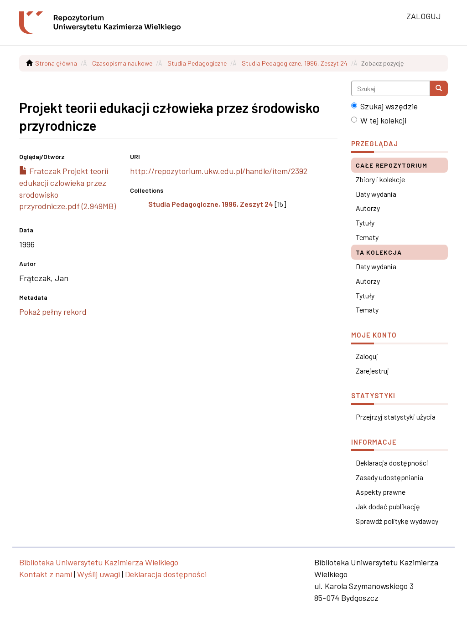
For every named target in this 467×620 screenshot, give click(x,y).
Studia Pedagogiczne (197, 63)
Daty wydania (376, 194)
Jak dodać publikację (388, 506)
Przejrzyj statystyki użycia (396, 416)
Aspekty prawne (380, 491)
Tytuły (365, 222)
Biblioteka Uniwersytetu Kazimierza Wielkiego (98, 562)
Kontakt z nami (45, 574)
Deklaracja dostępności (392, 462)
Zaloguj (367, 356)
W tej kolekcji (378, 120)
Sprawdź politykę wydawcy (397, 521)
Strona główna (56, 63)
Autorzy (368, 208)
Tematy (367, 237)
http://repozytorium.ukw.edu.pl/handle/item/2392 (218, 171)
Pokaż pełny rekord (53, 312)
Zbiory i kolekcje (380, 179)
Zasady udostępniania (389, 477)
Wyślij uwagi (98, 574)
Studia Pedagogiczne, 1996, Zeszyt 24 (295, 63)
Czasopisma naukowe (122, 63)
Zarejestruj (372, 370)
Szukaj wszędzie (384, 106)
